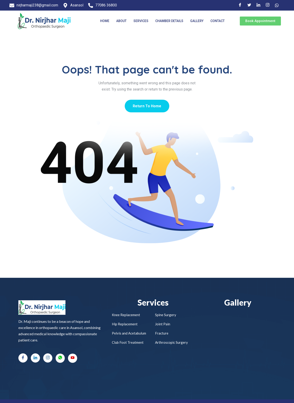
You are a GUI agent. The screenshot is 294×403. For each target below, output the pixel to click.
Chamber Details (169, 21)
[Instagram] (267, 5)
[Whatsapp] (60, 358)
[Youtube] (72, 358)
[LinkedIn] (258, 5)
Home (104, 21)
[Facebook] (240, 5)
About (121, 21)
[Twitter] (249, 5)
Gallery (197, 21)
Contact (217, 21)
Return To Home (147, 106)
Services (140, 21)
